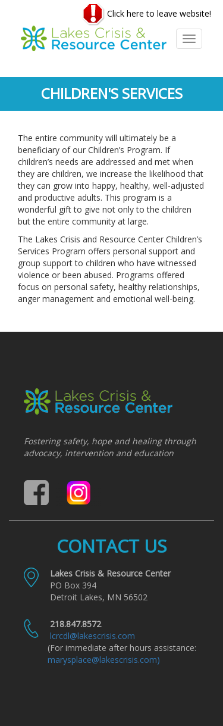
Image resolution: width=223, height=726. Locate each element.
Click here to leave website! (146, 14)
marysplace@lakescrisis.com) (104, 659)
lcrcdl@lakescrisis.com (92, 635)
